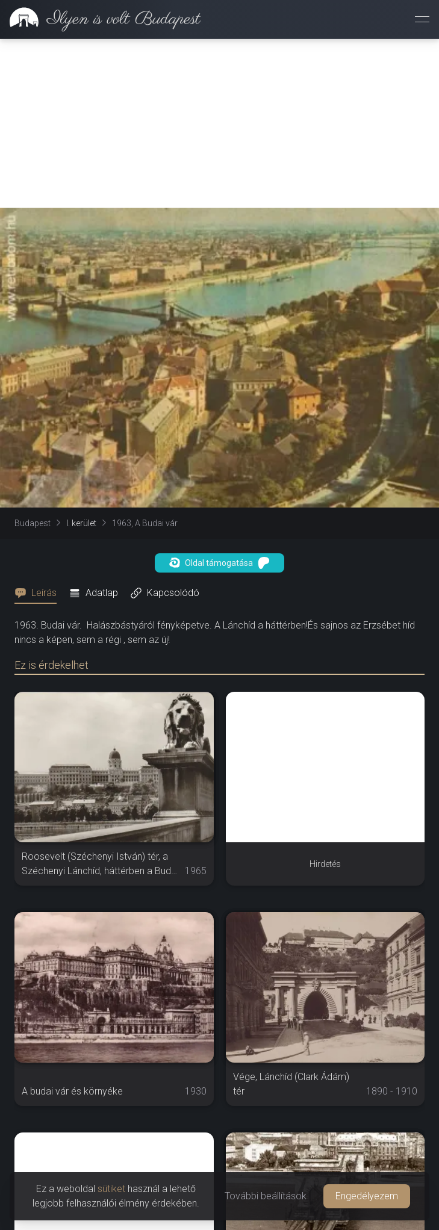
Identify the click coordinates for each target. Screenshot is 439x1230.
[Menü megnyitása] (422, 19)
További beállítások (266, 1196)
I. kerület (81, 523)
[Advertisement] (219, 123)
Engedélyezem (366, 1196)
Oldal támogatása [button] (219, 563)
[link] (100, 19)
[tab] (39, 593)
